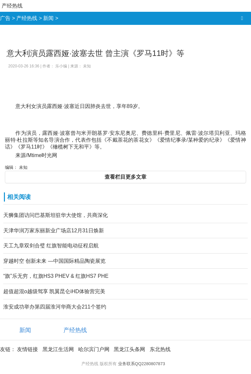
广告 (5, 18)
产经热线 (12, 6)
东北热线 (160, 349)
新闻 (48, 18)
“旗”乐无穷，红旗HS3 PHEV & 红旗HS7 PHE (56, 276)
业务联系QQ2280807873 (141, 363)
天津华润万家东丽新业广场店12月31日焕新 (53, 230)
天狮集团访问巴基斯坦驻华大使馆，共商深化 (55, 215)
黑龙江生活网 (58, 349)
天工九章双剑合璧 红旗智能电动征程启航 (51, 245)
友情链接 (27, 349)
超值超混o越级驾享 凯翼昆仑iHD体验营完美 (54, 291)
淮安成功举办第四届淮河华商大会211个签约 (54, 307)
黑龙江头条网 (129, 349)
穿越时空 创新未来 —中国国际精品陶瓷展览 (54, 261)
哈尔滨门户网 (93, 349)
